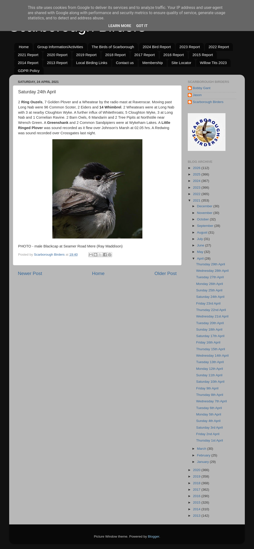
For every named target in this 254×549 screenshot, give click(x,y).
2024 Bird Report (157, 47)
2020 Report (57, 55)
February (204, 455)
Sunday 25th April (209, 290)
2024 (197, 181)
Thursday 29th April (210, 264)
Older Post (166, 273)
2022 (197, 194)
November (205, 213)
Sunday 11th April (209, 375)
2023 (197, 187)
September (205, 226)
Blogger (153, 536)
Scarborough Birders (208, 102)
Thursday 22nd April (211, 310)
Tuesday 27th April (210, 277)
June (201, 245)
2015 (197, 502)
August (202, 232)
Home (24, 47)
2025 (197, 174)
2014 (197, 509)
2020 (197, 470)
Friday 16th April (208, 342)
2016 (197, 496)
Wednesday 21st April (212, 316)
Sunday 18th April (209, 329)
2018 (197, 483)
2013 (197, 515)
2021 (197, 200)
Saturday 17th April (210, 336)
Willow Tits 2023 (213, 63)
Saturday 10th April (210, 381)
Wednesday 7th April (211, 401)
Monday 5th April (208, 414)
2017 (197, 489)
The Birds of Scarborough (113, 47)
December (205, 206)
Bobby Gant (201, 88)
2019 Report (86, 55)
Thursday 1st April (209, 440)
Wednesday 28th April (212, 271)
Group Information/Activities (60, 47)
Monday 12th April (209, 369)
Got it (142, 26)
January (203, 462)
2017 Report (144, 55)
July (200, 239)
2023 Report (189, 47)
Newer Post (30, 273)
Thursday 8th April (209, 395)
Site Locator (181, 63)
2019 (197, 476)
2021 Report (28, 55)
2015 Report (202, 55)
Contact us (125, 63)
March (202, 448)
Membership (152, 63)
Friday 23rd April (208, 303)
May (200, 252)
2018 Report (115, 55)
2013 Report (57, 63)
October (203, 219)
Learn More (119, 26)
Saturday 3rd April (209, 427)
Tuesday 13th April (210, 362)
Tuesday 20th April (210, 323)
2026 (197, 168)
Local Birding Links (91, 63)
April (201, 258)
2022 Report (219, 47)
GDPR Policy (29, 71)
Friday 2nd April (208, 434)
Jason (197, 95)
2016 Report (173, 55)
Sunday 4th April (208, 421)
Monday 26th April (209, 284)
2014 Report (28, 63)
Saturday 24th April (210, 297)
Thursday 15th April (210, 349)
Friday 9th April (207, 388)
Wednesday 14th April (212, 355)
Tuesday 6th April (209, 408)
